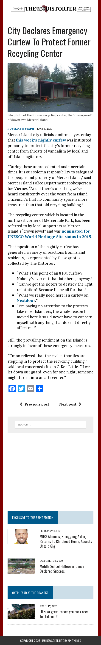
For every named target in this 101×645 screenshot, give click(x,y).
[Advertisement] (50, 472)
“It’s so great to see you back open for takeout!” (64, 614)
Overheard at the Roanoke (30, 592)
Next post (70, 404)
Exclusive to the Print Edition (32, 517)
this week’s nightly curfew (41, 140)
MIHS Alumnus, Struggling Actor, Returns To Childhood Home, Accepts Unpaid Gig (66, 541)
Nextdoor (26, 300)
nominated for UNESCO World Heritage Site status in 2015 (49, 233)
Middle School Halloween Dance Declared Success (62, 569)
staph (29, 128)
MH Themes (74, 640)
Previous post (34, 404)
